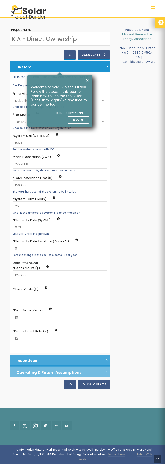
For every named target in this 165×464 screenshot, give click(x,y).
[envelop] (67, 425)
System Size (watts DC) (36, 136)
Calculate (93, 55)
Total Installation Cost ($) (38, 178)
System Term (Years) (34, 199)
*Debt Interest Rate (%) (35, 331)
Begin (78, 120)
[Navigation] (153, 8)
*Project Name (21, 30)
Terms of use (116, 454)
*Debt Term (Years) (32, 310)
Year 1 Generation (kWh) (37, 157)
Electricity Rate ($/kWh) (37, 220)
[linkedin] (46, 425)
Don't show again (69, 113)
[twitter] (25, 425)
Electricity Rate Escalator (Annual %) (46, 241)
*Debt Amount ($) (31, 268)
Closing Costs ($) (30, 289)
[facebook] (14, 425)
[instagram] (35, 425)
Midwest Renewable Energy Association (137, 36)
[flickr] (56, 425)
